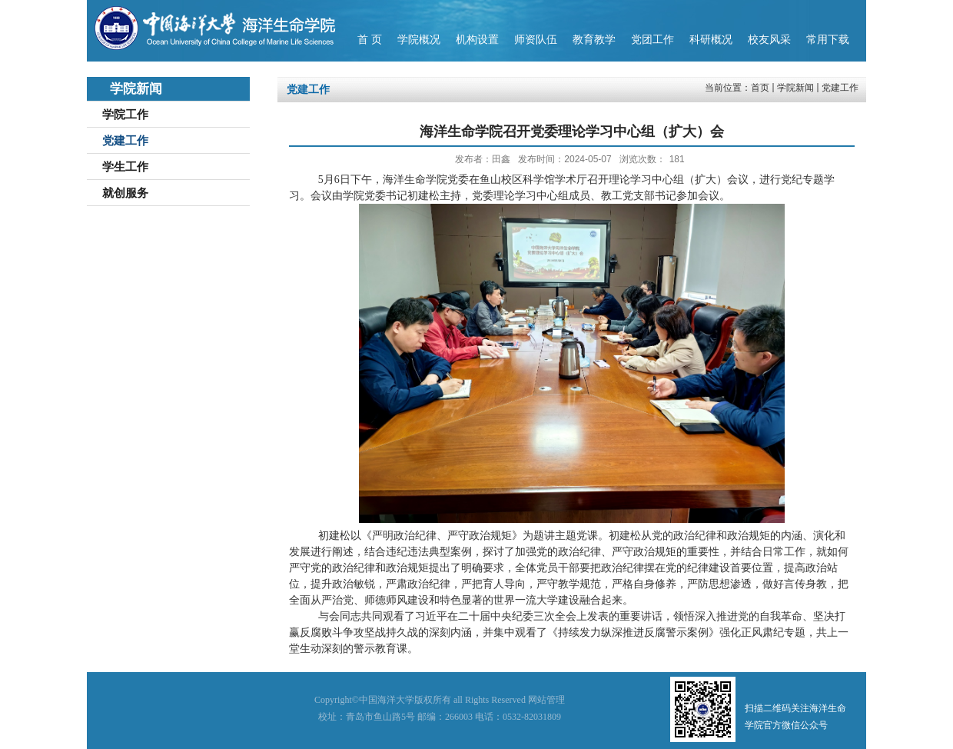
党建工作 (840, 87)
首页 (760, 87)
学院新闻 (795, 87)
